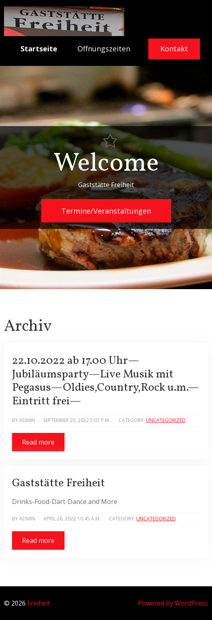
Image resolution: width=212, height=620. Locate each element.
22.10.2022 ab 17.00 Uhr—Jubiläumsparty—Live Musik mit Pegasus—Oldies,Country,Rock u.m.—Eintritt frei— (105, 381)
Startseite (38, 48)
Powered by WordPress (173, 603)
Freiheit (38, 603)
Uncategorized (166, 420)
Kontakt (174, 48)
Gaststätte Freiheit (58, 483)
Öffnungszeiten (103, 48)
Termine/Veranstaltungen (106, 211)
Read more (38, 442)
